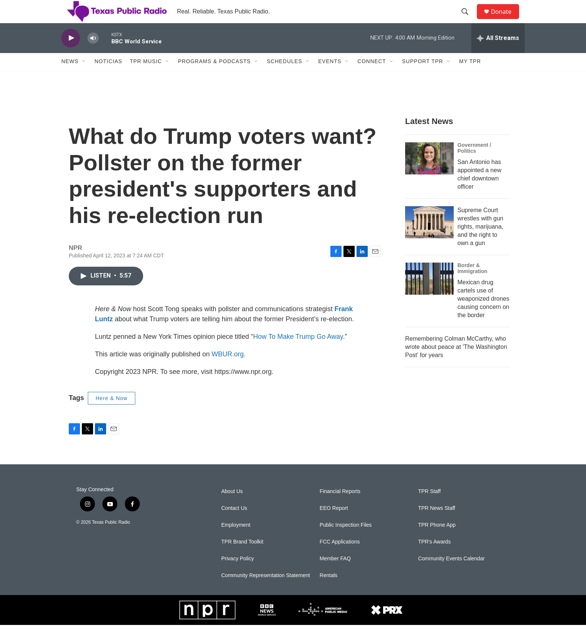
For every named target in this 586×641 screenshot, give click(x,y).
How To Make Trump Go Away (298, 352)
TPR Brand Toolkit (242, 558)
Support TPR (422, 78)
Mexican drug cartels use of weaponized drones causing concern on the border (483, 314)
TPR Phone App (437, 541)
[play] (71, 54)
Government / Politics (474, 164)
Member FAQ (335, 574)
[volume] (93, 54)
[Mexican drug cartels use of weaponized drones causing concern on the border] (429, 295)
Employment (235, 541)
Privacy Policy (237, 574)
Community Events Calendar (451, 574)
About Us (232, 507)
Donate (505, 20)
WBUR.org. (229, 370)
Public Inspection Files (345, 541)
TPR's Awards (434, 558)
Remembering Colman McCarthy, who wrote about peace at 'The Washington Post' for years (456, 363)
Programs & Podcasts (214, 78)
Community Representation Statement (265, 591)
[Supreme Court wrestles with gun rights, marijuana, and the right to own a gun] (429, 238)
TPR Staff (429, 507)
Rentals (328, 591)
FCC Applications (340, 558)
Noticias (108, 78)
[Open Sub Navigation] (84, 78)
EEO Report (334, 524)
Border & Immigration (472, 284)
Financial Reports (340, 507)
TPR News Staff (436, 524)
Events (330, 78)
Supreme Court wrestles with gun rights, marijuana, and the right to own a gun (480, 242)
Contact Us (234, 524)
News (69, 78)
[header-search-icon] (468, 19)
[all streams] (498, 54)
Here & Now (111, 414)
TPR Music (146, 78)
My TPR (470, 78)
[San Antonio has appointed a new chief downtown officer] (429, 174)
